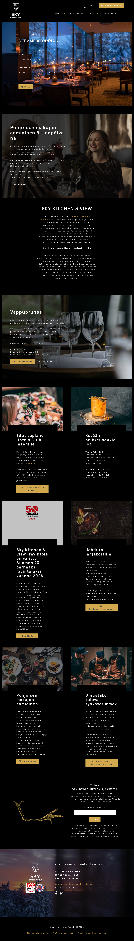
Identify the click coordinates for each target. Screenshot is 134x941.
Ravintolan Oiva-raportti (92, 932)
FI (85, 5)
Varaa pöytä (111, 5)
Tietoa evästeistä (63, 932)
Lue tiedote (27, 636)
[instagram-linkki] (63, 893)
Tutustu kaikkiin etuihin (32, 489)
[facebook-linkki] (57, 893)
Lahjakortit (112, 13)
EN (91, 5)
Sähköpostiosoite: (95, 807)
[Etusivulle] (16, 11)
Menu (26, 87)
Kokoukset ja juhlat (83, 13)
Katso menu (46, 362)
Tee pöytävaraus (22, 362)
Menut (59, 13)
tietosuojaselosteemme (107, 836)
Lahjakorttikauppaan (101, 607)
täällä (31, 463)
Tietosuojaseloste (37, 932)
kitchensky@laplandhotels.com (75, 883)
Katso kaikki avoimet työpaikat (101, 762)
